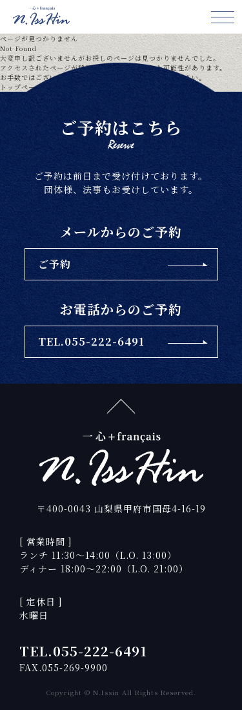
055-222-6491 (100, 651)
